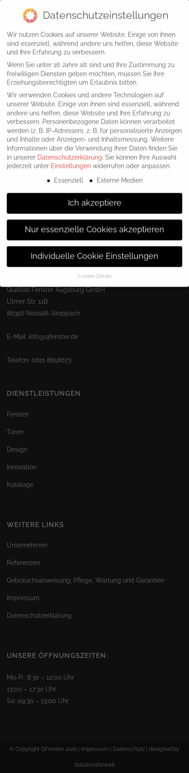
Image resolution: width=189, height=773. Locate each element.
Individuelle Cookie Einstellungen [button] (94, 250)
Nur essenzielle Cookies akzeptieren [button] (94, 223)
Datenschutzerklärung (69, 151)
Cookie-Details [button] (95, 270)
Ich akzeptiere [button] (95, 197)
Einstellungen (71, 160)
